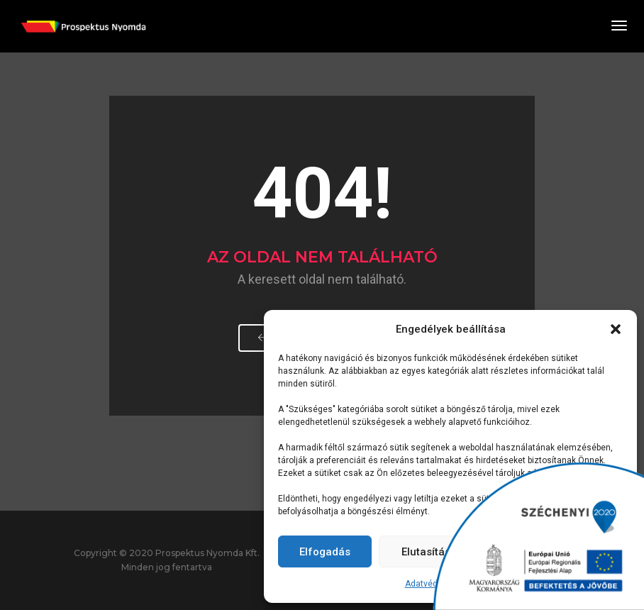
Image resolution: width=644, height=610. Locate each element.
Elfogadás (324, 551)
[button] (616, 329)
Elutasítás (425, 551)
